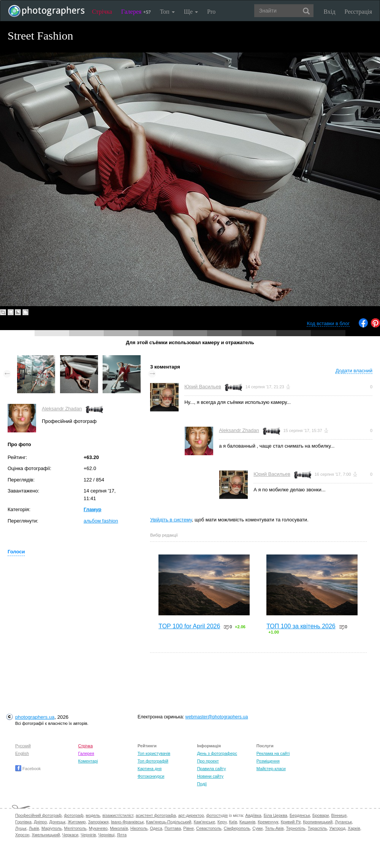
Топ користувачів (154, 753)
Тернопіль (296, 828)
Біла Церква (275, 815)
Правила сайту (211, 768)
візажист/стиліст (117, 815)
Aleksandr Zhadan (62, 408)
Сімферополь (237, 828)
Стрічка (102, 11)
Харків (354, 828)
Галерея (136, 11)
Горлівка (23, 822)
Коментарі (88, 761)
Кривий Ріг (291, 822)
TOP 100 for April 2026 (189, 626)
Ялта (122, 834)
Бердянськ (300, 815)
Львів (34, 828)
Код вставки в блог (328, 323)
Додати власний (354, 370)
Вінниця (339, 815)
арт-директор (191, 815)
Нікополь (138, 828)
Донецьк (57, 822)
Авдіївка (253, 815)
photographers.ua (34, 717)
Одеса (156, 828)
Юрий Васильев (202, 386)
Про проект (207, 761)
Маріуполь (51, 828)
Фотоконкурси (151, 776)
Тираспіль (317, 828)
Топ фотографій (153, 761)
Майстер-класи (271, 768)
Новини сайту (210, 776)
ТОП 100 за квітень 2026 (301, 626)
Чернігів (88, 834)
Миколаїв (119, 828)
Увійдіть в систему (171, 520)
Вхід (330, 11)
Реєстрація (358, 11)
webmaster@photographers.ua (216, 717)
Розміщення (268, 761)
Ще (191, 11)
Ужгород (337, 828)
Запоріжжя (98, 822)
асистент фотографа (156, 815)
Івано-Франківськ (127, 822)
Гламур (92, 509)
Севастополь (208, 828)
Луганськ (343, 822)
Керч (221, 822)
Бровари (320, 815)
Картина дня (150, 768)
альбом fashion (101, 521)
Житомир (77, 822)
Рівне (188, 828)
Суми (257, 828)
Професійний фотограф (38, 815)
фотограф (73, 815)
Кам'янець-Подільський (168, 822)
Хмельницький (46, 834)
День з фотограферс (217, 753)
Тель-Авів (274, 828)
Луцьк (21, 828)
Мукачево (98, 828)
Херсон (22, 834)
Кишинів (247, 822)
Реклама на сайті (273, 753)
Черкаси (70, 834)
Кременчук (268, 822)
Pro (211, 11)
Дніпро (40, 822)
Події (202, 784)
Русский (23, 745)
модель (93, 815)
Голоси (16, 551)
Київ (233, 822)
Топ (167, 11)
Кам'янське (204, 822)
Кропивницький (317, 822)
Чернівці (106, 834)
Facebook (28, 768)
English (22, 753)
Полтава (173, 828)
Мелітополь (75, 828)
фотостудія (217, 815)
